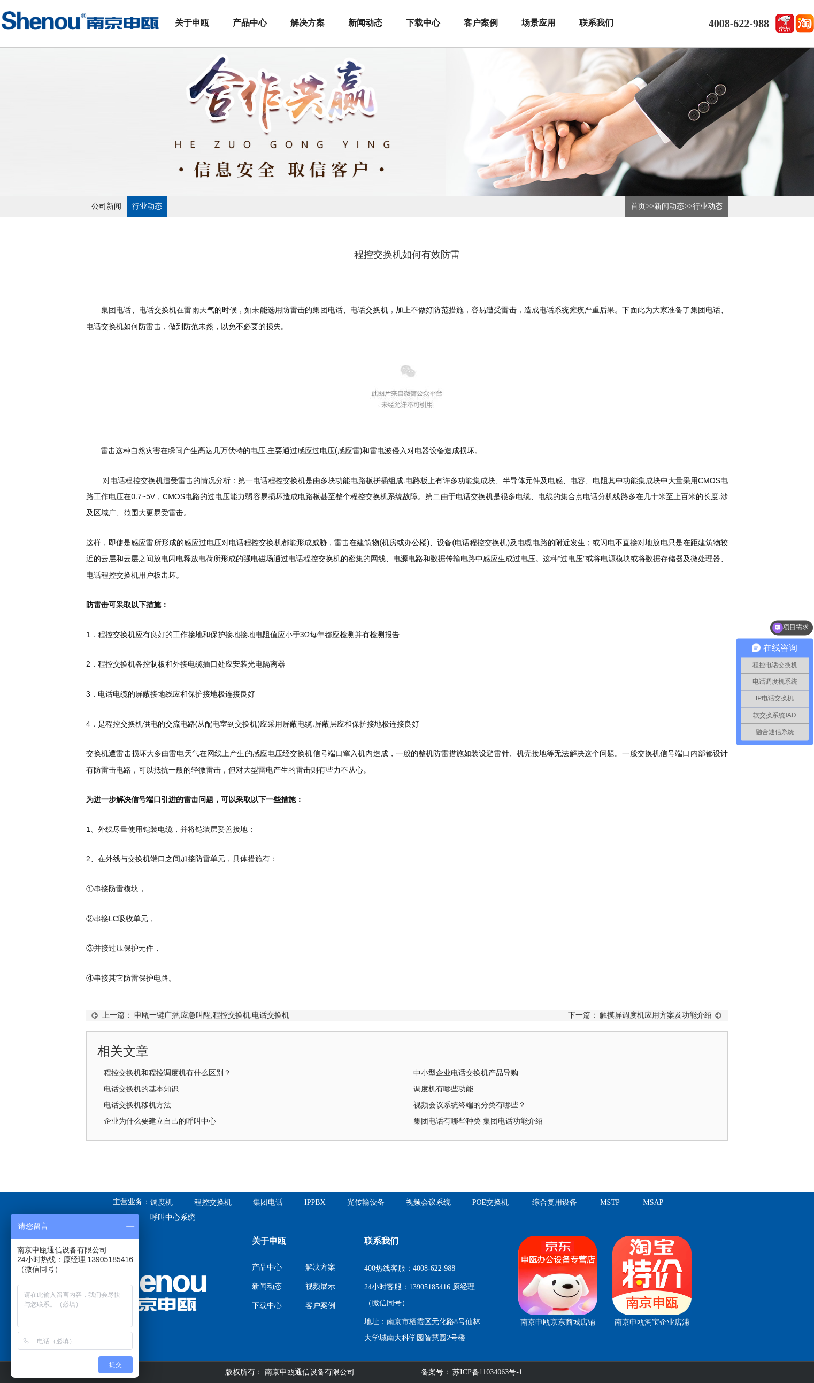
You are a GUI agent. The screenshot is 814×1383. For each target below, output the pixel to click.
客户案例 (481, 22)
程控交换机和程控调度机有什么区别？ (167, 1073)
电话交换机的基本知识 (141, 1089)
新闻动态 (365, 22)
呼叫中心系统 (172, 1217)
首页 (638, 206)
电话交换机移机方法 (137, 1105)
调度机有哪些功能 (443, 1089)
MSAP (653, 1202)
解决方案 (307, 22)
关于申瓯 (192, 22)
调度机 (161, 1202)
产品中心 (250, 22)
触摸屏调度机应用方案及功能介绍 (656, 1015)
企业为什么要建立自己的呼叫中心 (160, 1121)
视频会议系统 (428, 1202)
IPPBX (315, 1202)
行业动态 (147, 206)
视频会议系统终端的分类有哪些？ (469, 1105)
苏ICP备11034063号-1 (487, 1372)
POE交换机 (490, 1202)
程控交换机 (213, 1202)
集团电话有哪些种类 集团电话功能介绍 (478, 1121)
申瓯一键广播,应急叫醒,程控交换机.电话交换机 (212, 1015)
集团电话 (268, 1202)
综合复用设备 (554, 1202)
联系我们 (596, 22)
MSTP (610, 1202)
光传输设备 (366, 1202)
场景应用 (538, 22)
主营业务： (131, 1202)
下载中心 (423, 22)
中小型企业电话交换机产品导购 (465, 1073)
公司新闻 (106, 206)
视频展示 (320, 1286)
